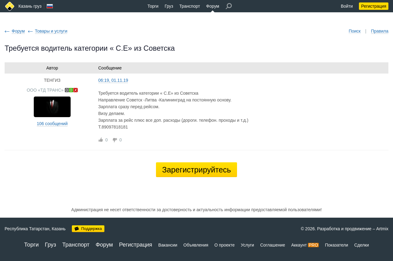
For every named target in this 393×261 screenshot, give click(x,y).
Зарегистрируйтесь (196, 169)
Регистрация (373, 6)
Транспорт (189, 6)
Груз (169, 6)
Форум (212, 6)
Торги (152, 6)
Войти (347, 6)
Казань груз (29, 6)
